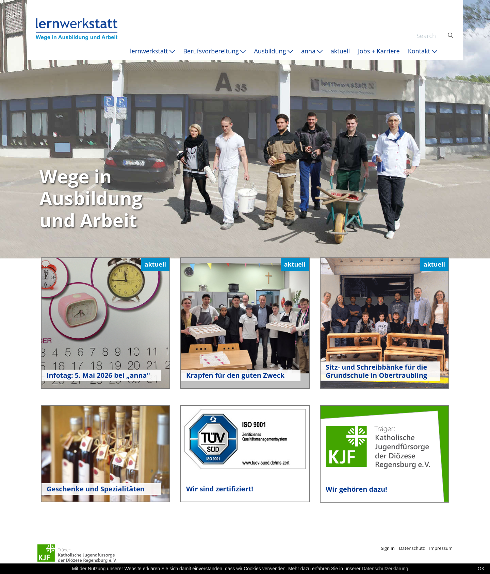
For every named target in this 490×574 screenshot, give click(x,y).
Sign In (387, 548)
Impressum (441, 548)
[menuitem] (152, 51)
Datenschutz (412, 548)
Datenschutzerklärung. (385, 568)
